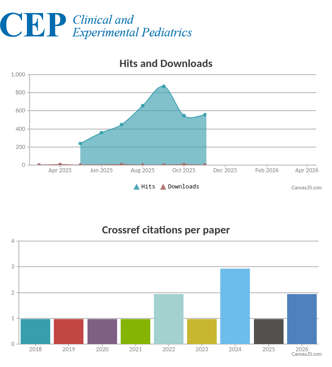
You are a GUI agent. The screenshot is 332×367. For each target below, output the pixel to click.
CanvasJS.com (307, 187)
